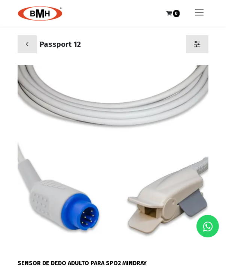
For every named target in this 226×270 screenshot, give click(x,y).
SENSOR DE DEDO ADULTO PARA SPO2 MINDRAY (82, 263)
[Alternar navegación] (199, 13)
